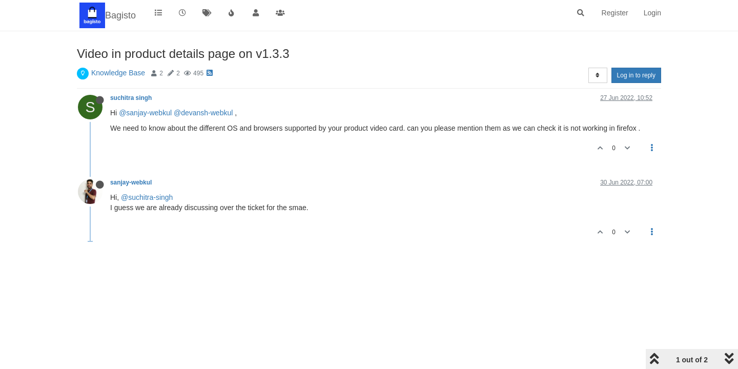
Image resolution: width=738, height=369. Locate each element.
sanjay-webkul (131, 182)
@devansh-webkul (203, 113)
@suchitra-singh (147, 197)
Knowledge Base (118, 73)
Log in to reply (636, 75)
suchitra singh (131, 97)
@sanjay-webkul (145, 113)
